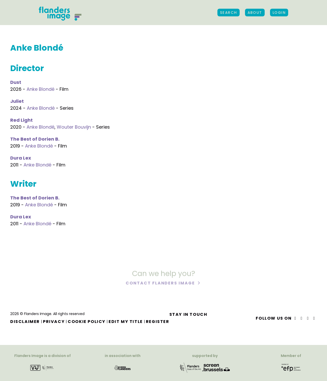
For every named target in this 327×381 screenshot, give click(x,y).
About (255, 12)
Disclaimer (25, 321)
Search (228, 12)
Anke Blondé (40, 89)
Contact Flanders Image (161, 283)
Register (157, 321)
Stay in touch (188, 314)
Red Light (21, 120)
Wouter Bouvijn (74, 127)
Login (279, 12)
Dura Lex (20, 158)
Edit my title (126, 321)
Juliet (17, 101)
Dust (15, 82)
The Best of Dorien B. (35, 139)
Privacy (54, 321)
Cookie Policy (87, 321)
